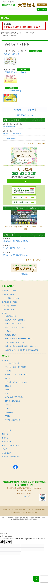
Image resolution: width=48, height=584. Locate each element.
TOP (36, 579)
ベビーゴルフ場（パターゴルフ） (16, 374)
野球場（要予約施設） (13, 420)
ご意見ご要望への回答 (9, 302)
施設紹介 (5, 360)
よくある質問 (6, 453)
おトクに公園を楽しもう (10, 445)
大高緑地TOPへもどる (24, 115)
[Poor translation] (8, 542)
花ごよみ (5, 434)
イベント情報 (28, 33)
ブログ (4, 449)
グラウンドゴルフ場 (12, 363)
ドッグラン (9, 371)
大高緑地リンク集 (8, 309)
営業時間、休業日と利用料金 (15, 320)
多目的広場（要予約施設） (14, 397)
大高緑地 (24, 274)
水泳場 (7, 408)
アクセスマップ (24, 181)
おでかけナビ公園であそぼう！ (12, 33)
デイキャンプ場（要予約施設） (16, 367)
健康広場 (8, 386)
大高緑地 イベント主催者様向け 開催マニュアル (21, 350)
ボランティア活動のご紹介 (11, 457)
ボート (7, 378)
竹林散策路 (9, 412)
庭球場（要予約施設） (13, 401)
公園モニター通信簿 (9, 306)
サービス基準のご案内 (13, 323)
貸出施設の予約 (10, 335)
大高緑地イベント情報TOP (24, 110)
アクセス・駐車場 (8, 294)
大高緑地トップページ (9, 291)
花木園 (7, 416)
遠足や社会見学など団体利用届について (19, 339)
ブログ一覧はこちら (34, 260)
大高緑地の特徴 (10, 316)
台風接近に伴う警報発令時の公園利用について (22, 27)
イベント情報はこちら (33, 143)
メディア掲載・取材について (15, 342)
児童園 (7, 389)
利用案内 (5, 313)
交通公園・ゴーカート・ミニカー (16, 382)
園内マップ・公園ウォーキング (16, 327)
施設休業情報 (6, 441)
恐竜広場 (8, 405)
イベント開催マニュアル (10, 298)
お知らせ (5, 438)
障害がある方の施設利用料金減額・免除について (22, 346)
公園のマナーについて (13, 331)
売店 (6, 393)
